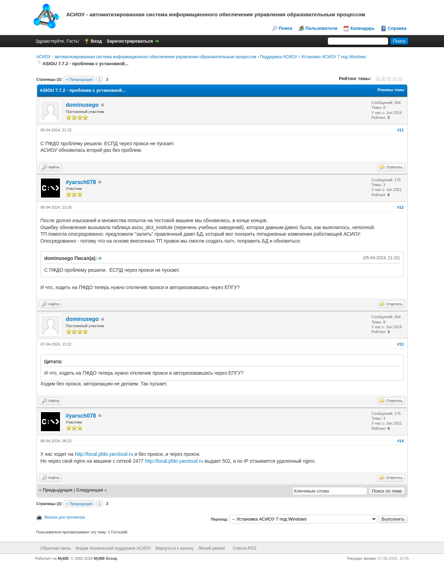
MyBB (63, 558)
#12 (400, 207)
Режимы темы (390, 90)
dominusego (82, 105)
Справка (397, 28)
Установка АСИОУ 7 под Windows (333, 56)
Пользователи (322, 28)
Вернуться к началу (174, 548)
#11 (400, 130)
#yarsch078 (81, 182)
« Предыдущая (79, 79)
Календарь (362, 28)
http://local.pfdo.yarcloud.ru (104, 454)
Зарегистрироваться (129, 41)
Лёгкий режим (211, 548)
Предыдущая (57, 490)
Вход (96, 41)
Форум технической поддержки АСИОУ (113, 548)
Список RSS (244, 548)
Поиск (285, 28)
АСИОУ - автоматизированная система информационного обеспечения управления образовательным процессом (146, 56)
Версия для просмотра (65, 517)
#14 (400, 441)
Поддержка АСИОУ (278, 56)
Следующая (89, 490)
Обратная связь (55, 548)
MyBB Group (105, 558)
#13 (400, 344)
